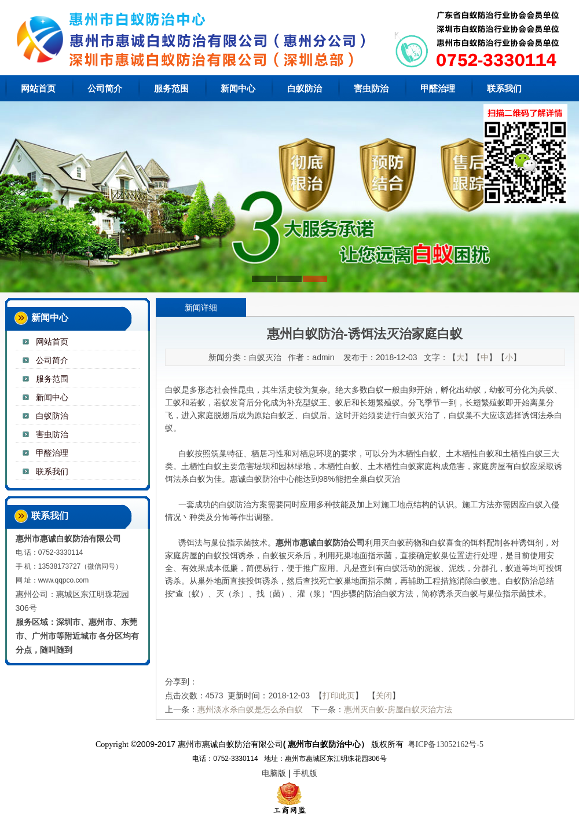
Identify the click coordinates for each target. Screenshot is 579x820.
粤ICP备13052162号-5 (445, 744)
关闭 (384, 695)
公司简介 (104, 88)
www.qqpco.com (63, 580)
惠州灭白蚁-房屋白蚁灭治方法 (398, 709)
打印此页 (339, 695)
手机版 (305, 773)
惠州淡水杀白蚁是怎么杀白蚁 (250, 709)
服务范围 (171, 88)
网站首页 (38, 88)
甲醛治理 (437, 88)
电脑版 (274, 773)
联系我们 (504, 88)
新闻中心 (238, 88)
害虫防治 (371, 88)
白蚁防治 (304, 88)
